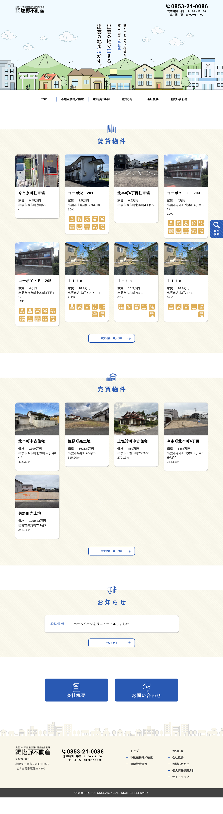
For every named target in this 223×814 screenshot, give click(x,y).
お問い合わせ (178, 99)
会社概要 (153, 99)
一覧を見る (112, 650)
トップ (134, 767)
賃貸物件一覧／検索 (111, 339)
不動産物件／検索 (72, 99)
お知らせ (127, 99)
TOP (44, 99)
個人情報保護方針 (183, 787)
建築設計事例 (101, 99)
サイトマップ (180, 793)
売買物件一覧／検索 (111, 555)
